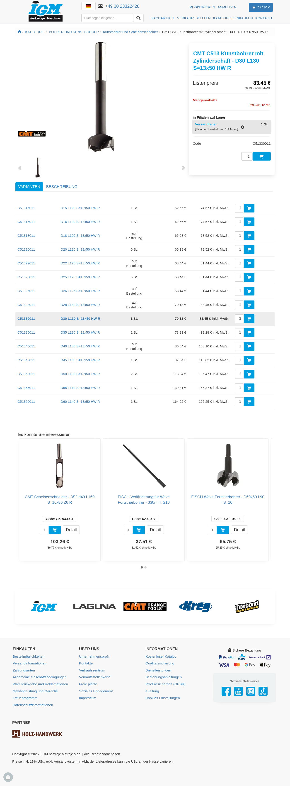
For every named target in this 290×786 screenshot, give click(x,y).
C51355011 (26, 388)
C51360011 (26, 401)
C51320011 (26, 249)
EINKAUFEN (243, 18)
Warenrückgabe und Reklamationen (40, 684)
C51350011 (26, 374)
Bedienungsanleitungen (163, 677)
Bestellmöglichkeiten (28, 656)
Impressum (87, 697)
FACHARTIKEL (163, 18)
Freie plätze (88, 684)
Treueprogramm (25, 697)
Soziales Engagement (95, 690)
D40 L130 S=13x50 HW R (80, 346)
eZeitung (152, 690)
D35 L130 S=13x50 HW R (80, 332)
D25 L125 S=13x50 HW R (80, 277)
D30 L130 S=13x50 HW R (80, 318)
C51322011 (26, 263)
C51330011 (26, 318)
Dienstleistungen (158, 670)
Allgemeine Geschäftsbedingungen (39, 677)
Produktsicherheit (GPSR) (165, 684)
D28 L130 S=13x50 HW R (80, 305)
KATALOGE (222, 18)
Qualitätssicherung (159, 663)
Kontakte (85, 663)
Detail (71, 529)
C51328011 (26, 305)
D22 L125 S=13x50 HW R (80, 263)
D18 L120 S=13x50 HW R (80, 235)
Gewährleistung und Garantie (35, 690)
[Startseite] (19, 32)
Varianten (29, 186)
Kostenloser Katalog (160, 656)
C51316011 (26, 222)
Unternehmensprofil (94, 656)
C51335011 (26, 332)
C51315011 (26, 208)
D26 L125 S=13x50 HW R (80, 291)
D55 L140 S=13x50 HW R (80, 388)
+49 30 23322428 (122, 6)
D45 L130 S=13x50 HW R (80, 360)
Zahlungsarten (23, 670)
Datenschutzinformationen (32, 704)
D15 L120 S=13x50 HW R (80, 208)
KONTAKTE (264, 18)
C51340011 (26, 346)
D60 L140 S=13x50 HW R (80, 401)
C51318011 (26, 235)
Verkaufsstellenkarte (94, 677)
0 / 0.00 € (260, 7)
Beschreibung (61, 186)
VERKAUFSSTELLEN (194, 18)
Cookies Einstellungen (162, 697)
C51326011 (26, 291)
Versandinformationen (29, 663)
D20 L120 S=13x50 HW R (80, 249)
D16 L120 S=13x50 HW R (80, 222)
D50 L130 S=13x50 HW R (80, 374)
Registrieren (202, 7)
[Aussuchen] (138, 18)
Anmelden (227, 7)
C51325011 (26, 277)
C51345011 (26, 360)
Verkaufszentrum (92, 670)
